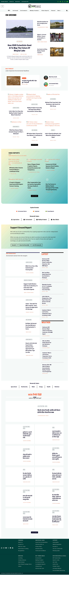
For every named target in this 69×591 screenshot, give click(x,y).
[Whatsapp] (58, 1)
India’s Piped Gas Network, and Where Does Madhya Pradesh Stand (53, 141)
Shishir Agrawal (30, 290)
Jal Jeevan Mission (57, 584)
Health (48, 403)
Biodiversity (16, 135)
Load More (34, 150)
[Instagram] (62, 1)
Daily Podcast (21, 578)
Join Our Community (57, 565)
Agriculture (16, 237)
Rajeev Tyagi (50, 209)
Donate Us (12, 1)
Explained (37, 229)
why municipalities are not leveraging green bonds (42, 23)
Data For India (56, 576)
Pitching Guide (56, 567)
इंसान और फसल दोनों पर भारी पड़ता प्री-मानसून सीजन (27, 513)
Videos (19, 582)
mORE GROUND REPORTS (11, 271)
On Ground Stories (39, 578)
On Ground (15, 10)
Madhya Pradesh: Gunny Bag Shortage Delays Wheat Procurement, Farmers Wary (34, 113)
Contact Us (20, 560)
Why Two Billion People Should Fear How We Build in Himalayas (47, 292)
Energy (53, 135)
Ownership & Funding (23, 565)
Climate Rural (38, 582)
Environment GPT (25, 1)
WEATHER (46, 338)
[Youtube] (67, 1)
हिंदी (46, 422)
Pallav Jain (35, 118)
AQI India (55, 578)
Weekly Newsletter (57, 560)
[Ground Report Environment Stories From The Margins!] (34, 6)
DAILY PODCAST (9, 69)
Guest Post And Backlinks (41, 558)
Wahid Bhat (16, 54)
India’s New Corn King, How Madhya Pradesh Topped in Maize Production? (16, 113)
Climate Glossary (22, 576)
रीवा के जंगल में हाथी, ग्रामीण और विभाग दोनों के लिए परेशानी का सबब (48, 427)
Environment (28, 237)
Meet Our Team (21, 562)
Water (33, 403)
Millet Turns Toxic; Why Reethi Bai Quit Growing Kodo (32, 285)
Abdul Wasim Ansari (30, 312)
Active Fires (55, 580)
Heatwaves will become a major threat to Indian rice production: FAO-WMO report (47, 280)
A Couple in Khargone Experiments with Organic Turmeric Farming (16, 203)
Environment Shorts (22, 229)
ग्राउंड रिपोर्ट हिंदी (35, 410)
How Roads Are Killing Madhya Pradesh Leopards (42, 50)
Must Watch (56, 237)
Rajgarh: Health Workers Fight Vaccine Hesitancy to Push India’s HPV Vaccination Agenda (32, 305)
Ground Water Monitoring (59, 586)
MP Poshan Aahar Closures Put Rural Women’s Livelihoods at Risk (34, 141)
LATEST (45, 272)
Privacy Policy (38, 562)
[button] (27, 10)
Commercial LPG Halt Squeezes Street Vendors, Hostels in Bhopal (52, 178)
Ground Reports (50, 229)
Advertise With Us (39, 560)
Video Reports (45, 10)
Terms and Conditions (40, 567)
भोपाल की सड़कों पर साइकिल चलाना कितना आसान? (27, 472)
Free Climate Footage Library (25, 580)
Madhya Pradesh (42, 237)
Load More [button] (34, 213)
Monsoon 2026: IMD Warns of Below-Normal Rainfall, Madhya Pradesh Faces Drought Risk (46, 384)
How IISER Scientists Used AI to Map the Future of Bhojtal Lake (19, 48)
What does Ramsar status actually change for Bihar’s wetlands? (16, 141)
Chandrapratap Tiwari (43, 27)
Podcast (53, 10)
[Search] (66, 10)
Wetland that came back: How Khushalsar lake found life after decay (53, 113)
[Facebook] (65, 1)
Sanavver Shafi (29, 375)
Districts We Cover (39, 584)
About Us (20, 558)
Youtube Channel (4, 1)
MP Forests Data (56, 574)
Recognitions (21, 567)
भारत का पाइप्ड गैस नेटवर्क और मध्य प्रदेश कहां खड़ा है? (27, 535)
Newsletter (17, 1)
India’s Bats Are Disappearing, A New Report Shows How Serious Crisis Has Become (47, 316)
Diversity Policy (38, 565)
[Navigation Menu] (2, 6)
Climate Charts (56, 582)
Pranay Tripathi (33, 209)
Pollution (57, 403)
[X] (60, 1)
